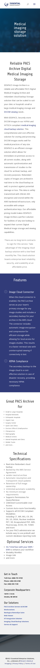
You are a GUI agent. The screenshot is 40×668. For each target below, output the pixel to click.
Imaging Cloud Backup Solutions (15, 621)
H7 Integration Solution (12, 618)
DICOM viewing (11, 112)
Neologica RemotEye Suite (13, 612)
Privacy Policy (18, 663)
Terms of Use (30, 663)
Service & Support (10, 624)
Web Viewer (8, 615)
